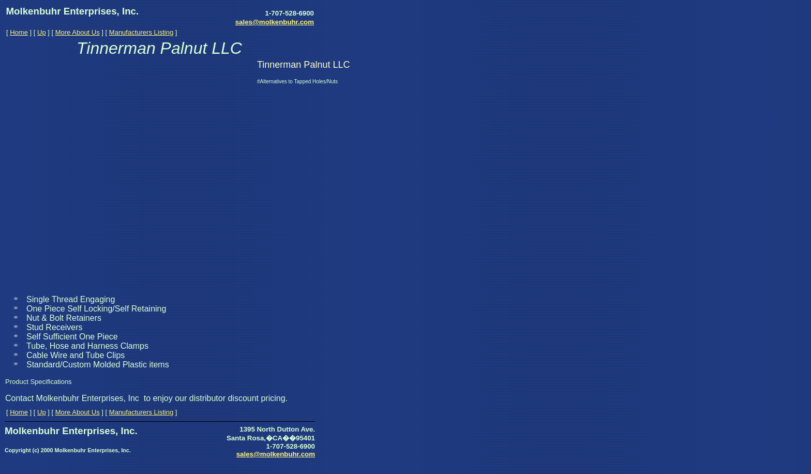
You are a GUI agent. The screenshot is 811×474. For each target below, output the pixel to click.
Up (41, 32)
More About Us (77, 32)
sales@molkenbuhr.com (274, 22)
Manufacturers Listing (141, 32)
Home (19, 32)
